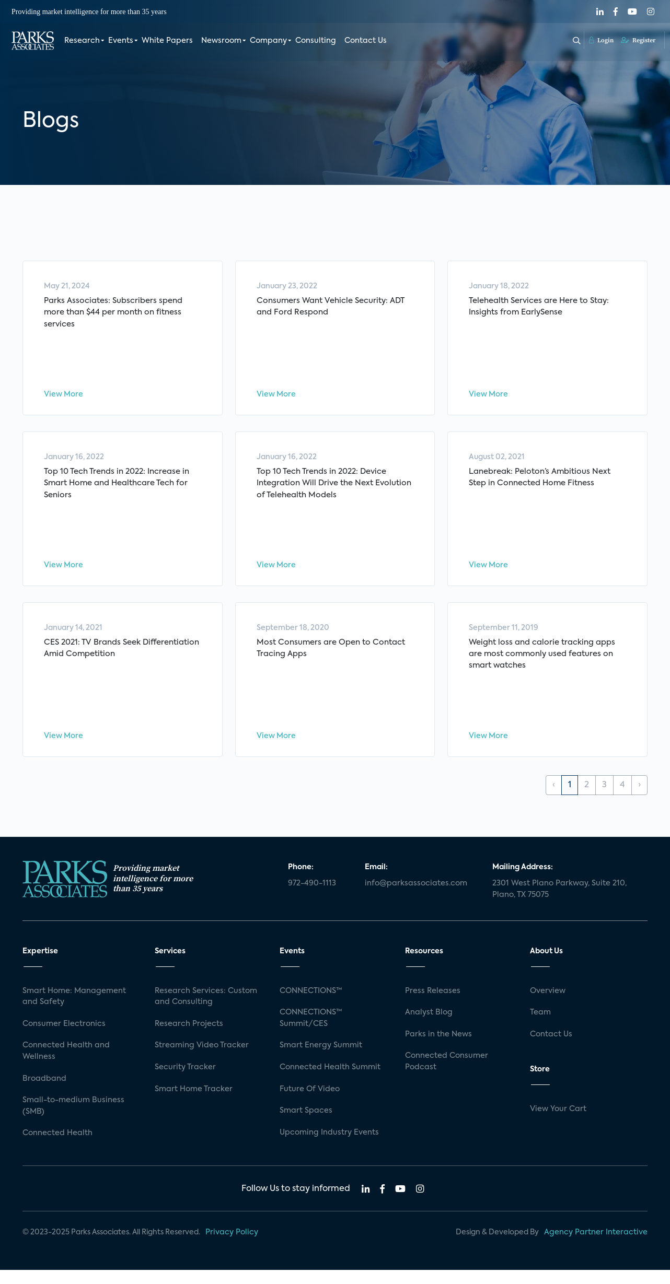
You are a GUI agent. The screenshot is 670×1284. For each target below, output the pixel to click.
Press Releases (432, 1005)
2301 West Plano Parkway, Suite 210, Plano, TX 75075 (559, 903)
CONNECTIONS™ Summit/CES (311, 1032)
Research (82, 40)
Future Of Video (310, 1103)
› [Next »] (639, 800)
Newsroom (221, 40)
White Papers (167, 40)
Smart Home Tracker (194, 1103)
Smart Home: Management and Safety (74, 1010)
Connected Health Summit (330, 1081)
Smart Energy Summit (321, 1060)
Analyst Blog (429, 1027)
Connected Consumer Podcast (446, 1076)
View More (63, 397)
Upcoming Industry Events (329, 1146)
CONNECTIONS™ (311, 1005)
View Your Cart (558, 1123)
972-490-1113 (312, 898)
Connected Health (57, 1147)
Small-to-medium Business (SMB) (73, 1120)
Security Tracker (185, 1081)
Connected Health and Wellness (66, 1065)
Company (268, 40)
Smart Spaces (306, 1125)
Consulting (315, 40)
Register (638, 40)
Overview (547, 1005)
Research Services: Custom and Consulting (206, 1010)
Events (120, 40)
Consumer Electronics (64, 1038)
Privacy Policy (231, 1247)
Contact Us (365, 40)
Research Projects (189, 1038)
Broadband (44, 1092)
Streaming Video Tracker (202, 1060)
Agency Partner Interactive (596, 1247)
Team (540, 1027)
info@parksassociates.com (416, 898)
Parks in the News (438, 1048)
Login (601, 40)
